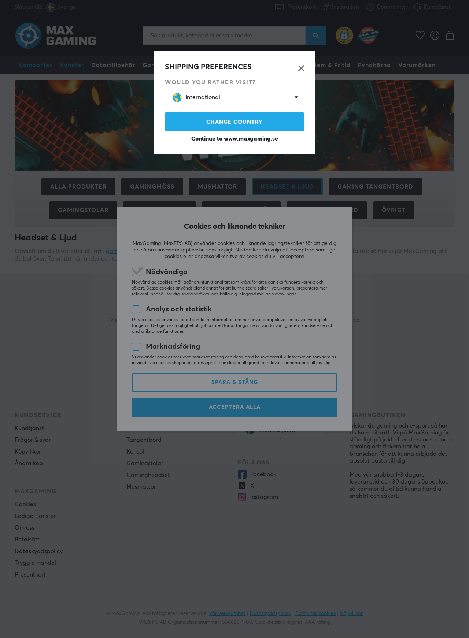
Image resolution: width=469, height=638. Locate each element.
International (196, 97)
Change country (234, 122)
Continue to (234, 139)
